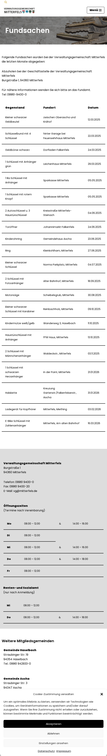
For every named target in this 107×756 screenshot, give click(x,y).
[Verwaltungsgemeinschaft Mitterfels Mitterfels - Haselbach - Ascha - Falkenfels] (20, 10)
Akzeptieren (53, 724)
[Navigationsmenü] (95, 10)
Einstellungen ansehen (53, 743)
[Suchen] (5, 2)
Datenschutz (46, 751)
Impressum (63, 751)
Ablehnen (53, 733)
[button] (101, 694)
